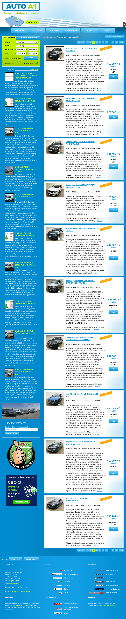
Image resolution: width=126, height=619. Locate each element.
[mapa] (28, 591)
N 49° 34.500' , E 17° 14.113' (16, 591)
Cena (6, 53)
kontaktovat (17, 605)
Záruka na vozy (37, 30)
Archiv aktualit (33, 69)
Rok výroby (9, 50)
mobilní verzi (15, 559)
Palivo (7, 46)
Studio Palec (102, 605)
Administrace (111, 605)
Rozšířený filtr (9, 63)
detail (113, 76)
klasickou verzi (31, 559)
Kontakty (106, 30)
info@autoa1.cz (14, 583)
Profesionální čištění (71, 30)
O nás (89, 30)
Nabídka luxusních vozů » (114, 37)
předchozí (81, 42)
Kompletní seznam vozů (30, 63)
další (121, 42)
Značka (7, 42)
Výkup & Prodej (19, 30)
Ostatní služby (54, 30)
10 (116, 42)
